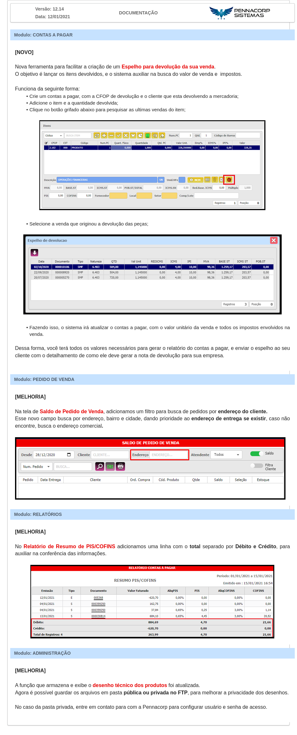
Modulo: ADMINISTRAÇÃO (42, 653)
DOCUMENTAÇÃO (138, 12)
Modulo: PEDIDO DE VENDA (44, 379)
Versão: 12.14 (49, 9)
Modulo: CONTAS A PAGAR (43, 34)
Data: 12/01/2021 (52, 16)
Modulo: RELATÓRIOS (38, 514)
